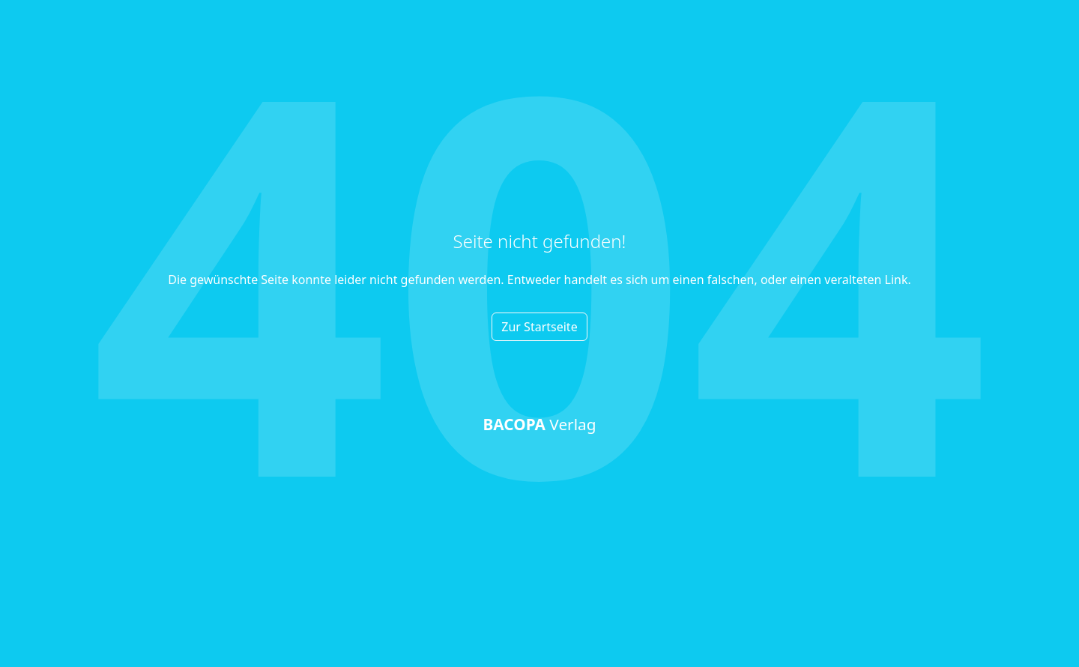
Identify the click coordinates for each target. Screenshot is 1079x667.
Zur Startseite (539, 327)
